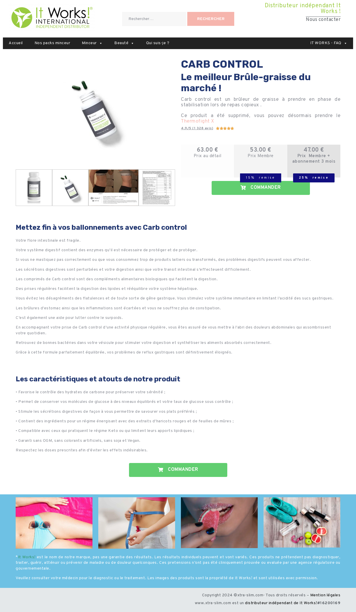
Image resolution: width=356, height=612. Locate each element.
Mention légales (325, 595)
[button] (101, 43)
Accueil (16, 43)
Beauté (124, 43)
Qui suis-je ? (158, 43)
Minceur (92, 43)
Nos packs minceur (52, 43)
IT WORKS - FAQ (329, 43)
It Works (26, 557)
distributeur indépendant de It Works (280, 603)
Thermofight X (197, 121)
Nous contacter (323, 20)
